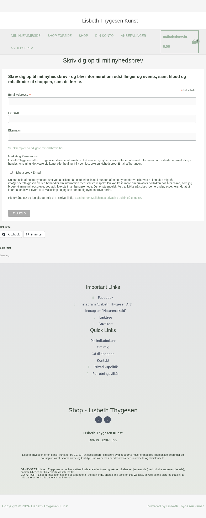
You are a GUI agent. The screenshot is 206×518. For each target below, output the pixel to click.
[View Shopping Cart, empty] (180, 41)
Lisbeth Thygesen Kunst (110, 21)
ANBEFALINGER (133, 36)
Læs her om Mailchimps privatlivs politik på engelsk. (108, 197)
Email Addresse (19, 95)
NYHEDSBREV (22, 48)
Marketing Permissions (23, 156)
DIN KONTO (104, 36)
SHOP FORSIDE (60, 36)
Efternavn (14, 130)
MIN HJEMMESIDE (26, 36)
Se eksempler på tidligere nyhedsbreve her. (36, 148)
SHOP (83, 36)
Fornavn (13, 112)
